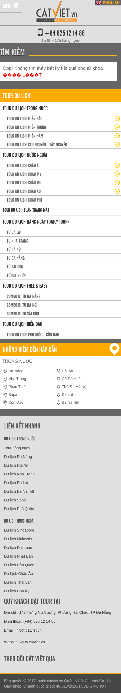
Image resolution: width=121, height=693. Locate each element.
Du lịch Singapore (19, 530)
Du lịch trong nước (19, 438)
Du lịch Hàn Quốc (19, 565)
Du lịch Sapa (15, 500)
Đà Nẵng (15, 371)
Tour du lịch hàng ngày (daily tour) (36, 221)
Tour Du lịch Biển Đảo (22, 323)
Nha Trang (17, 379)
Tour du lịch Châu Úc (24, 182)
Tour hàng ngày (17, 448)
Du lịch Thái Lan (18, 582)
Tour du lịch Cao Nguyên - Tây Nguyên (37, 144)
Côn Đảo (15, 402)
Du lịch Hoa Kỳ (16, 591)
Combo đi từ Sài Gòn (23, 313)
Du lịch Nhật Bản (18, 556)
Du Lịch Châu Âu (18, 573)
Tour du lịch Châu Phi (24, 200)
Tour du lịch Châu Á (23, 165)
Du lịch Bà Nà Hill (19, 491)
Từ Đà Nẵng (16, 258)
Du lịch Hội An (16, 465)
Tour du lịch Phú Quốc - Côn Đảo (33, 334)
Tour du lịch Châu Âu (24, 191)
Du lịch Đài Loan (18, 547)
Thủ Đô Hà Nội (74, 386)
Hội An (67, 371)
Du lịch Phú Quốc (19, 509)
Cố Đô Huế (71, 379)
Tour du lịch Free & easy (25, 285)
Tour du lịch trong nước (25, 108)
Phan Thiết (17, 386)
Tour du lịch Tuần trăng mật (26, 210)
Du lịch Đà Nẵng (18, 456)
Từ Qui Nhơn (16, 275)
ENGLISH (111, 3)
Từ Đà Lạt (14, 232)
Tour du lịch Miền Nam (25, 136)
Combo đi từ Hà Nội (22, 305)
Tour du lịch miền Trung (26, 127)
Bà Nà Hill (70, 402)
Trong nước (17, 361)
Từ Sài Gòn (15, 266)
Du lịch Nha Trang (19, 474)
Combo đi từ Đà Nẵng (23, 296)
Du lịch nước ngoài (19, 521)
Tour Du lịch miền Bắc (24, 118)
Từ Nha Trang (17, 241)
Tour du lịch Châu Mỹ (24, 174)
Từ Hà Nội (14, 249)
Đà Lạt (67, 394)
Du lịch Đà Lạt (16, 483)
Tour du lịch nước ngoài (25, 154)
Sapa (12, 394)
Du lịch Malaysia (18, 539)
